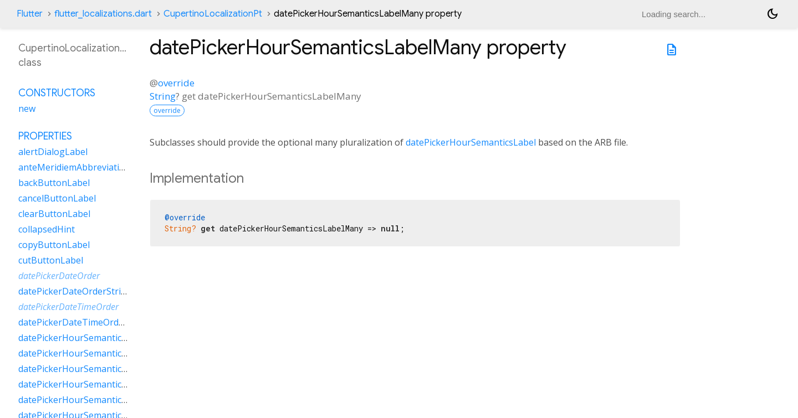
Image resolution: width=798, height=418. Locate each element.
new (26, 108)
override (176, 82)
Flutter (30, 13)
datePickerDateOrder (59, 276)
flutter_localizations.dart (103, 13)
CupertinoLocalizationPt (212, 13)
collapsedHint (46, 229)
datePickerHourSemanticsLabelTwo (92, 400)
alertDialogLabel (53, 152)
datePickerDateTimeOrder (68, 307)
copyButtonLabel (54, 245)
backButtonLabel (54, 183)
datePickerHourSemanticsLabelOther (95, 384)
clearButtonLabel (54, 214)
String (163, 96)
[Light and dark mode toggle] (772, 14)
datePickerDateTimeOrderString (85, 322)
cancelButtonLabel (57, 198)
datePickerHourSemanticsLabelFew (91, 338)
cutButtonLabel (50, 260)
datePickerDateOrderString (75, 291)
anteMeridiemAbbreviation (74, 167)
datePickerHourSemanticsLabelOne (92, 369)
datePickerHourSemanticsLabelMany (95, 353)
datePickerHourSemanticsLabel (471, 142)
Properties (45, 136)
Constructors (56, 93)
